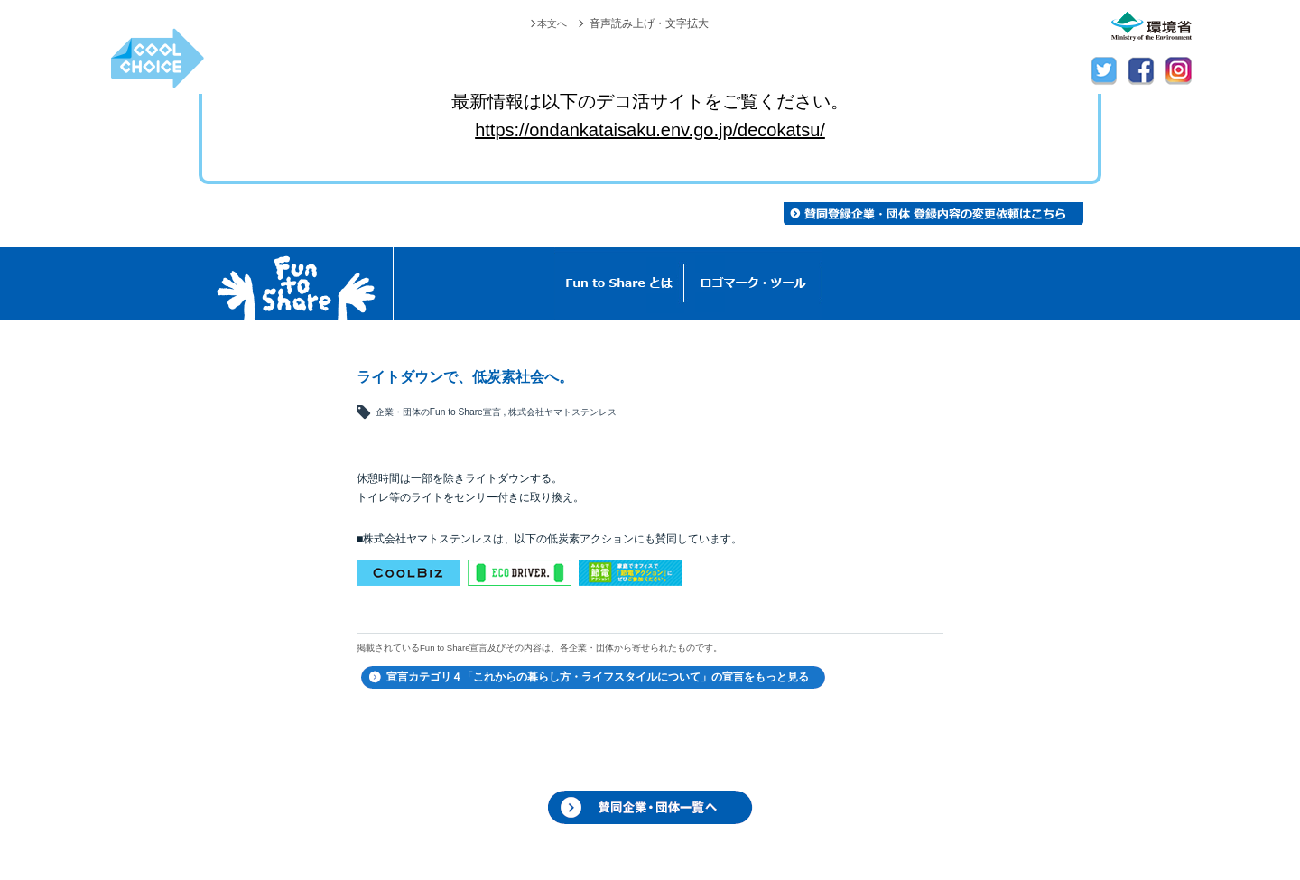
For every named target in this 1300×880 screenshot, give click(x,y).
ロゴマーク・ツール (753, 283)
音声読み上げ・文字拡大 (649, 23)
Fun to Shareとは (619, 283)
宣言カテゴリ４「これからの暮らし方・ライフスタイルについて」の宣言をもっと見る (597, 677)
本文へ (550, 23)
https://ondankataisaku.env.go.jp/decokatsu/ (650, 130)
